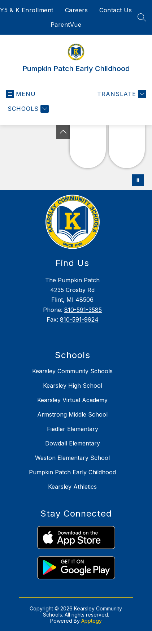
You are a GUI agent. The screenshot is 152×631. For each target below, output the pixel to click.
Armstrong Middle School (72, 414)
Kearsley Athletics (72, 486)
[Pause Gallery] (138, 180)
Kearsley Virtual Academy (72, 400)
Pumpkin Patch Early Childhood (72, 472)
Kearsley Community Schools (72, 371)
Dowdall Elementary (72, 443)
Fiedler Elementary (72, 428)
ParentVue (66, 24)
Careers (76, 10)
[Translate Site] (120, 94)
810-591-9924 (79, 319)
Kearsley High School (72, 385)
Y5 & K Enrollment (26, 10)
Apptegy (91, 621)
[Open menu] (21, 94)
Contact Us (115, 10)
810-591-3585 (83, 309)
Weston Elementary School (72, 457)
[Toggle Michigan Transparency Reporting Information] (63, 132)
